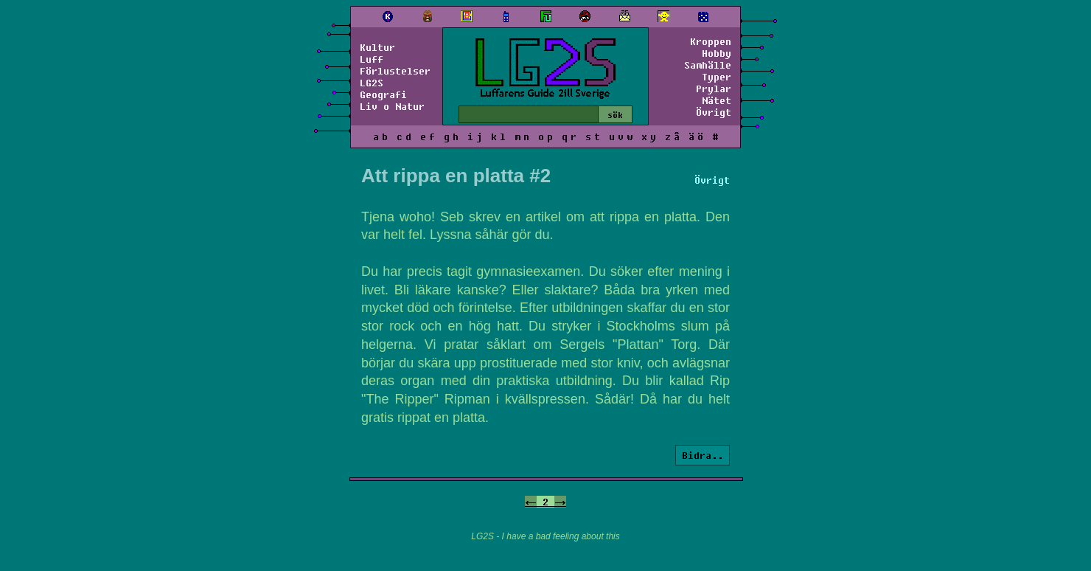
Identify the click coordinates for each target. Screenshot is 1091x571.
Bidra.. (702, 455)
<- (531, 502)
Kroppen (710, 41)
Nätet (716, 100)
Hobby (716, 53)
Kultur (377, 47)
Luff (371, 59)
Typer (716, 77)
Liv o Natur (392, 106)
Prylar (713, 88)
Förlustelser (395, 71)
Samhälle (707, 65)
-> (560, 502)
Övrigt (713, 112)
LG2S (371, 83)
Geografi (383, 94)
